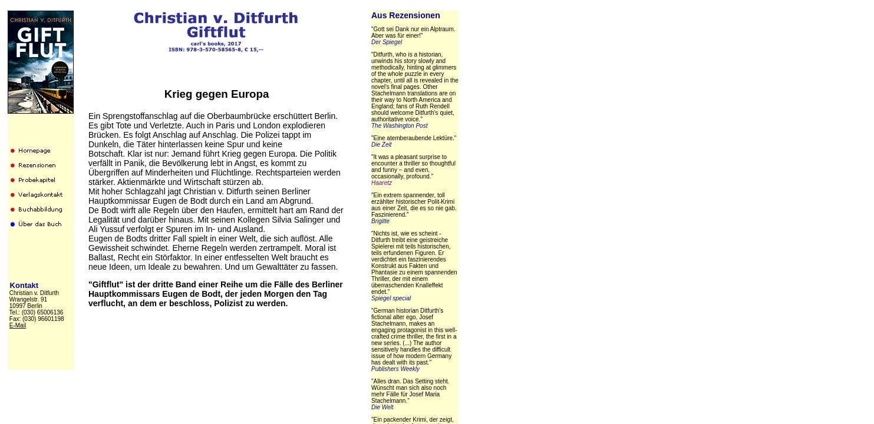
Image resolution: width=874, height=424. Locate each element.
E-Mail (17, 325)
